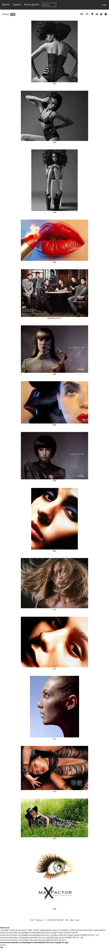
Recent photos (31, 4)
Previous (38, 920)
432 (58, 920)
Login (104, 4)
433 (61, 920)
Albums (6, 4)
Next (72, 920)
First (31, 920)
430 (52, 920)
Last (77, 920)
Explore (17, 4)
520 (66, 920)
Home (5, 14)
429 (48, 920)
